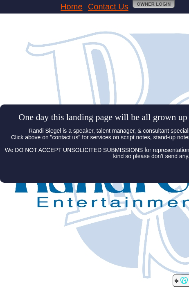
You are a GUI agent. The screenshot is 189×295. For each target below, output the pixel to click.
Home (71, 6)
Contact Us (108, 6)
